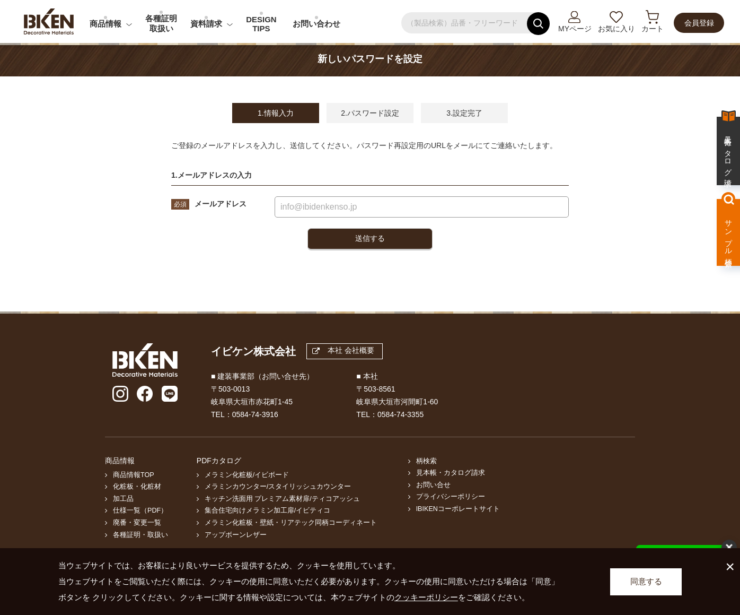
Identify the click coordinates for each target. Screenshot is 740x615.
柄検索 (426, 461)
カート (652, 28)
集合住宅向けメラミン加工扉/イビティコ (268, 510)
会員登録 (699, 23)
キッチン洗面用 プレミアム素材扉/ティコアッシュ (282, 499)
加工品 (123, 499)
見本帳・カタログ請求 (450, 473)
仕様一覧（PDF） (140, 510)
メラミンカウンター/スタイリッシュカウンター (278, 486)
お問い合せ (433, 485)
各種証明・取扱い (140, 535)
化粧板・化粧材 (137, 486)
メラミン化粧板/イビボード (247, 475)
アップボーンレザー (236, 535)
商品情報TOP (133, 475)
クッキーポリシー (426, 597)
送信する (370, 238)
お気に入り (616, 28)
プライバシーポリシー (450, 496)
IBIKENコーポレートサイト (458, 509)
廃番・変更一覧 (137, 522)
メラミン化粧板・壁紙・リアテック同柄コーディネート (291, 522)
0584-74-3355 (400, 414)
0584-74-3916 (255, 414)
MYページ (575, 28)
